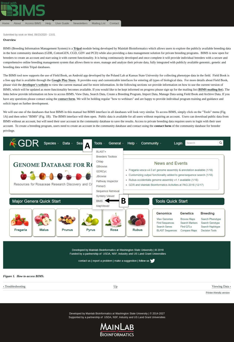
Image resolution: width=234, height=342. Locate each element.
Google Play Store (64, 80)
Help (48, 23)
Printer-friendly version (218, 292)
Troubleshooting (14, 286)
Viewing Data (221, 286)
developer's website (35, 84)
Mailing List (98, 23)
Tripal (77, 48)
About (17, 23)
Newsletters (80, 23)
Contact (114, 23)
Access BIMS (33, 23)
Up (115, 286)
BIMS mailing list (210, 89)
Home (5, 23)
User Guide (62, 23)
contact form (66, 99)
